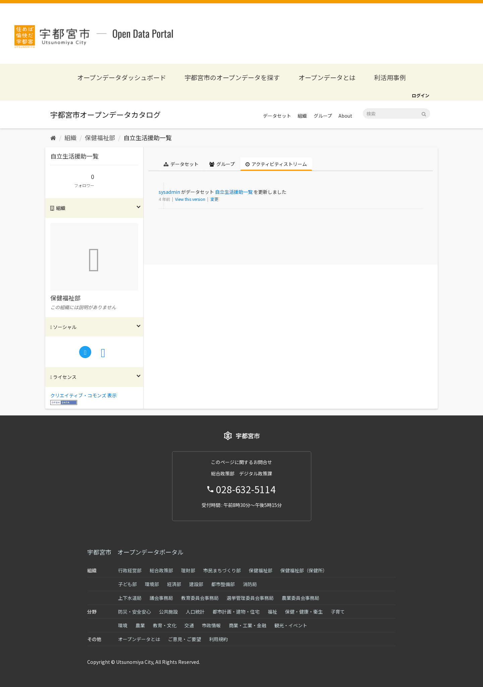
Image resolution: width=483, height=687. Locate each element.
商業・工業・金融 (247, 625)
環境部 (152, 584)
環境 (122, 625)
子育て (338, 611)
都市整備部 (223, 584)
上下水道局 (130, 597)
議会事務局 (161, 597)
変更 (214, 199)
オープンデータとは (327, 77)
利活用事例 (390, 77)
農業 (140, 625)
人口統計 (195, 611)
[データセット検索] (396, 114)
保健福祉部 (100, 137)
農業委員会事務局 (300, 597)
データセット (277, 115)
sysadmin (169, 191)
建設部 (196, 584)
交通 (189, 625)
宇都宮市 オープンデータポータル (135, 552)
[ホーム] (53, 137)
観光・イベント (290, 625)
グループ (323, 115)
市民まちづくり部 (222, 570)
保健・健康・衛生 (304, 611)
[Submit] (424, 113)
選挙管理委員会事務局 (250, 597)
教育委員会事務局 (200, 597)
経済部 (174, 584)
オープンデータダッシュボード (121, 77)
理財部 (188, 570)
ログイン (420, 95)
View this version (190, 199)
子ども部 (127, 584)
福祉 (272, 611)
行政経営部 (130, 570)
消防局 (250, 584)
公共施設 (168, 611)
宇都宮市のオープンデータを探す (232, 77)
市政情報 (211, 625)
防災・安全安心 (134, 611)
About (345, 115)
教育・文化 (164, 625)
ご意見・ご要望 (184, 639)
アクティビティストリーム (276, 164)
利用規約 (218, 639)
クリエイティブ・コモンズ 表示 (83, 395)
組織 (302, 115)
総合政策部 (161, 570)
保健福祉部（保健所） (303, 570)
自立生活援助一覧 (147, 137)
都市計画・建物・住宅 (236, 611)
